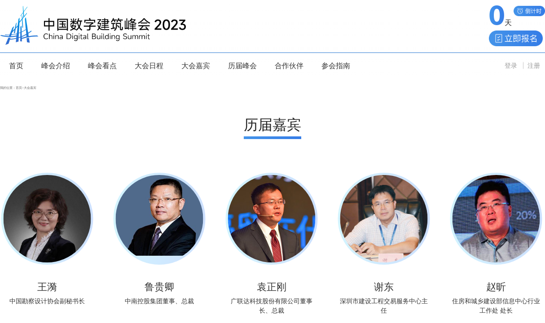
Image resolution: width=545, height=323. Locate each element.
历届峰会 (242, 66)
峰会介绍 (55, 66)
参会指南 (335, 66)
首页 (16, 66)
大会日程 (149, 66)
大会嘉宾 (195, 66)
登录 (511, 65)
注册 (533, 65)
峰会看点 (102, 66)
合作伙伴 (289, 66)
